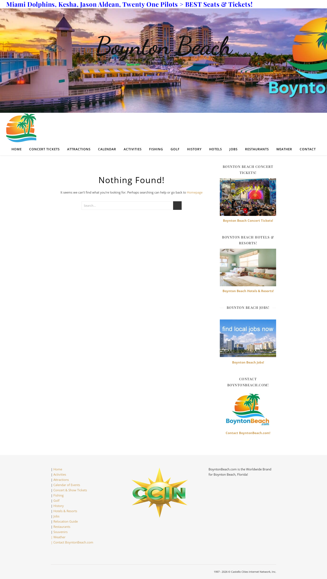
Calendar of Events (66, 485)
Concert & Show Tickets (70, 490)
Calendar (107, 149)
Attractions (79, 149)
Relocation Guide (65, 521)
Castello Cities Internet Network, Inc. (253, 572)
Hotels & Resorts (65, 511)
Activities (133, 149)
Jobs (233, 149)
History (194, 149)
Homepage (194, 192)
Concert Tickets (44, 149)
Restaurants (257, 149)
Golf (175, 149)
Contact (308, 149)
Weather (284, 149)
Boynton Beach (163, 45)
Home (16, 149)
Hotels (215, 149)
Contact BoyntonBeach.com (73, 542)
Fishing (156, 149)
